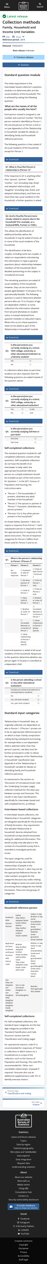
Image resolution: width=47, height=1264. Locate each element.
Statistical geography (23, 1148)
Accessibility (23, 1256)
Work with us (23, 1181)
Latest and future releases (23, 1137)
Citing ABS (23, 1188)
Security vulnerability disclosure (24, 1199)
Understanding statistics (23, 1167)
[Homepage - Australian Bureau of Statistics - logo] (23, 5)
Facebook (24, 1218)
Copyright (23, 1244)
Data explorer (23, 1155)
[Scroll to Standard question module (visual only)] (7, 79)
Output (23, 1103)
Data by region (23, 1144)
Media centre (23, 1184)
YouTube (25, 1233)
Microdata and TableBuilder (23, 1152)
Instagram (25, 1222)
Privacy (23, 1252)
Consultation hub (23, 1192)
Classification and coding (23, 1092)
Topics (23, 1140)
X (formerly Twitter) (25, 1226)
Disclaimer (24, 1248)
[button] (7, 5)
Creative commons (23, 1241)
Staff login (23, 1259)
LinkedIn (25, 1230)
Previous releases (25, 57)
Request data (23, 1163)
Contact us (23, 1195)
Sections (25, 65)
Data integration (23, 1159)
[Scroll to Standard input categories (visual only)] (7, 717)
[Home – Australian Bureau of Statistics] (23, 1120)
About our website (23, 1177)
